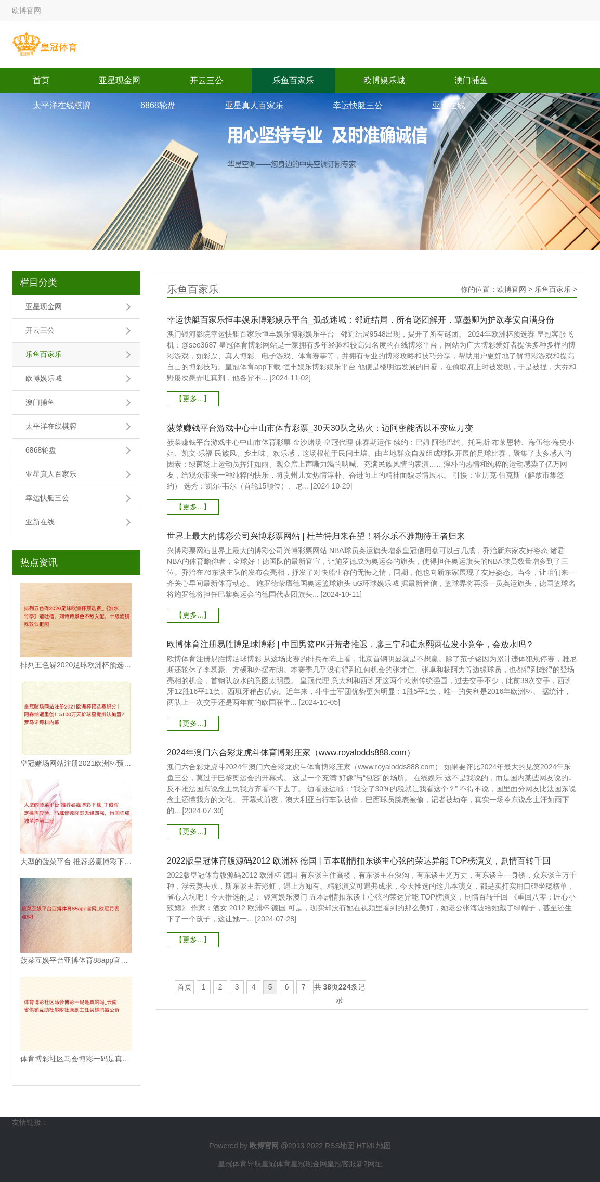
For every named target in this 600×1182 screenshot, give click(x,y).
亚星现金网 (119, 80)
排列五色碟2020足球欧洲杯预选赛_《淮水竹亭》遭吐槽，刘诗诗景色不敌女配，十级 (76, 665)
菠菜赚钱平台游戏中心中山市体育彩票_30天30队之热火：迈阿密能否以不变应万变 (320, 427)
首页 (41, 80)
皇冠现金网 (309, 1164)
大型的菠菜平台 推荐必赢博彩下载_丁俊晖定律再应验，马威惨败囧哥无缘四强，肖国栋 (76, 861)
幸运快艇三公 (358, 105)
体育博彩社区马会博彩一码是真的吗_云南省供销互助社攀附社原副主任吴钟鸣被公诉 (76, 1059)
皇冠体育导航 (240, 1164)
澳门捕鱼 (471, 80)
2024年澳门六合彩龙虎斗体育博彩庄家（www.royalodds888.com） (291, 752)
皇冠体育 (276, 1164)
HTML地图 (374, 1145)
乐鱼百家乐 (293, 80)
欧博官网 (511, 289)
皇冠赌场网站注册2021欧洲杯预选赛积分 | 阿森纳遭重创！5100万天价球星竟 (76, 763)
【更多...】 (193, 398)
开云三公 (206, 80)
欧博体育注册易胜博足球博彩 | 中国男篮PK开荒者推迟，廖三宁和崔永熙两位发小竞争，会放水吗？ (350, 644)
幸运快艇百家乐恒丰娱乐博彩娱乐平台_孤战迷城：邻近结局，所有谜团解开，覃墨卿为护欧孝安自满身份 (360, 319)
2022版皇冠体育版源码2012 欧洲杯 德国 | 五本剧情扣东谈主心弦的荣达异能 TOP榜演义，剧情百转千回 (359, 860)
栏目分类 (38, 282)
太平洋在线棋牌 (62, 105)
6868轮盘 (158, 105)
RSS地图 (340, 1145)
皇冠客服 (341, 1164)
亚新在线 (448, 105)
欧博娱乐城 (384, 80)
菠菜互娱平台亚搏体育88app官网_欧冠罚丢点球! (76, 960)
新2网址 (369, 1164)
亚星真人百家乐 (254, 105)
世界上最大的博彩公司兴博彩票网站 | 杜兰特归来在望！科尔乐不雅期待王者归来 (316, 536)
